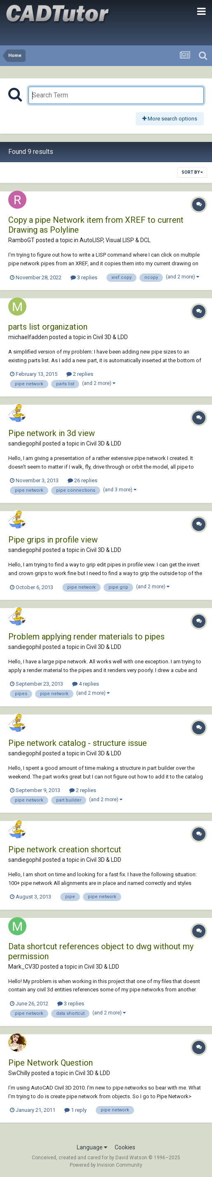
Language (92, 1147)
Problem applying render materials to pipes (86, 637)
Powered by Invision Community (106, 1165)
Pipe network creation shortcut (64, 849)
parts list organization (47, 327)
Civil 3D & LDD (110, 337)
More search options (169, 119)
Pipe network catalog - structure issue (77, 743)
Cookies (125, 1147)
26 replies (82, 480)
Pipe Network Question (50, 1063)
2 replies (79, 374)
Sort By (192, 172)
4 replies (85, 684)
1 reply (75, 1110)
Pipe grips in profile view (53, 540)
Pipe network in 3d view (51, 433)
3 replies (84, 277)
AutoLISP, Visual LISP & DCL (115, 240)
